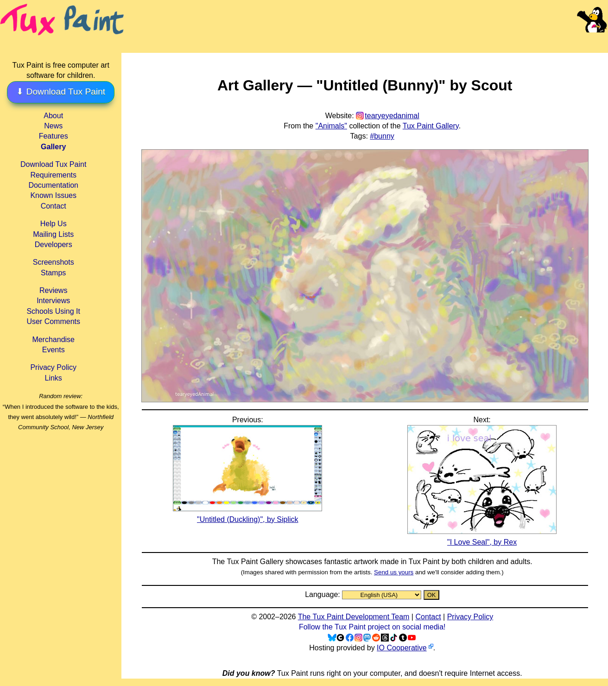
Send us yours (393, 572)
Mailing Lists (53, 234)
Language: (323, 594)
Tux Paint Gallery (431, 126)
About (53, 116)
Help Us (53, 224)
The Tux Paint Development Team (354, 617)
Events (53, 350)
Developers (53, 244)
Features (53, 136)
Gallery (53, 147)
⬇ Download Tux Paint (60, 91)
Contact (53, 206)
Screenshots (53, 262)
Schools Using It (53, 311)
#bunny (382, 136)
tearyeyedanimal (392, 116)
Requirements (53, 175)
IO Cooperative (402, 648)
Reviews (53, 290)
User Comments (53, 321)
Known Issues (53, 195)
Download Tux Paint (53, 164)
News (53, 126)
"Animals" (331, 126)
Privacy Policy (53, 367)
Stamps (53, 273)
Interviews (53, 301)
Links (53, 378)
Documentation (53, 185)
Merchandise (53, 339)
